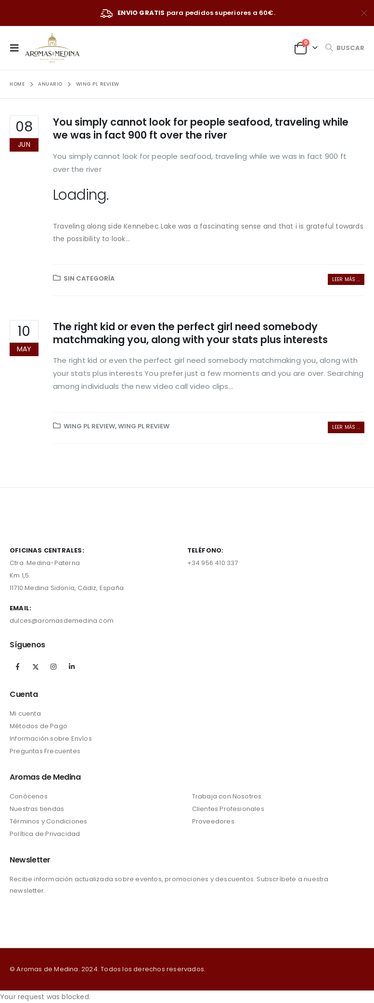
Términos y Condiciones (48, 821)
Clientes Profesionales (228, 808)
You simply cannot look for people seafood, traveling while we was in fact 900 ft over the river (200, 128)
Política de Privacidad (45, 833)
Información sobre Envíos (51, 738)
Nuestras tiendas (37, 808)
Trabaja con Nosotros (227, 796)
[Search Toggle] (344, 47)
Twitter (35, 666)
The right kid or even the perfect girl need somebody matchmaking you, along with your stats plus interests (190, 333)
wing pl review (89, 426)
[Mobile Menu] (17, 47)
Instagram (53, 666)
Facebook (18, 666)
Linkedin (71, 666)
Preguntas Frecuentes (45, 751)
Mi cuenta (25, 713)
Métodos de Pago (38, 726)
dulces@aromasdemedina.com (62, 620)
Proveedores (213, 821)
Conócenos (29, 796)
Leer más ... (346, 279)
